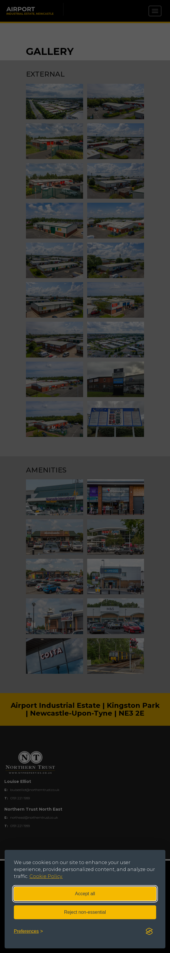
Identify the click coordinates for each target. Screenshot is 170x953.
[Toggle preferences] (28, 931)
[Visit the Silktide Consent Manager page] (149, 932)
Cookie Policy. (46, 876)
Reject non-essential (85, 912)
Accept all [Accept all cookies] (85, 893)
